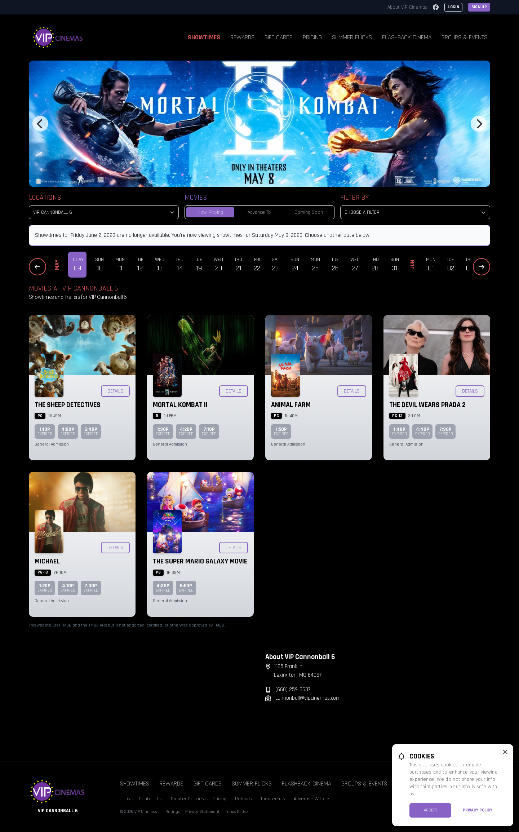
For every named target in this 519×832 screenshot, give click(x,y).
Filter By (354, 197)
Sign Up (479, 7)
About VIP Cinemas (407, 7)
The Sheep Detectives (68, 405)
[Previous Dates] (37, 266)
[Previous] (40, 124)
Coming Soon (308, 212)
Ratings (172, 811)
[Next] (479, 124)
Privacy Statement (202, 811)
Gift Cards (279, 37)
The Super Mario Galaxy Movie (200, 561)
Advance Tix (259, 212)
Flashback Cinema (406, 37)
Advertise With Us (312, 799)
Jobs (125, 799)
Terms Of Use (236, 811)
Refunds (243, 799)
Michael (47, 561)
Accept (430, 810)
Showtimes (204, 37)
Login (453, 7)
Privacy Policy (477, 810)
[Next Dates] (481, 266)
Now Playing (210, 212)
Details (115, 391)
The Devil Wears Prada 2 (427, 405)
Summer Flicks (352, 37)
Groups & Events (464, 37)
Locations (45, 197)
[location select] (104, 212)
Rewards (242, 37)
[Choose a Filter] (415, 212)
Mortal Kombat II (180, 405)
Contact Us (150, 799)
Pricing (312, 37)
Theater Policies (187, 799)
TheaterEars (273, 799)
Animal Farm (291, 405)
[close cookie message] (505, 752)
